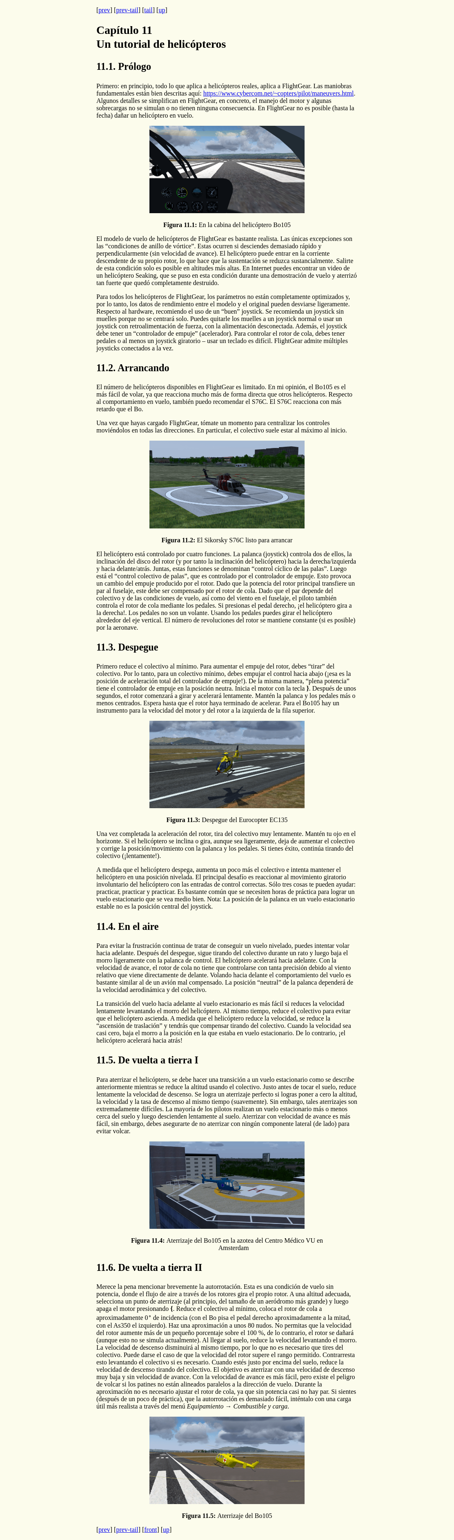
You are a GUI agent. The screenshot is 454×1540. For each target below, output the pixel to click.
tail (148, 10)
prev (104, 10)
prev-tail (127, 10)
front (150, 1529)
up (161, 10)
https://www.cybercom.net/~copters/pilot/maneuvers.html (278, 93)
